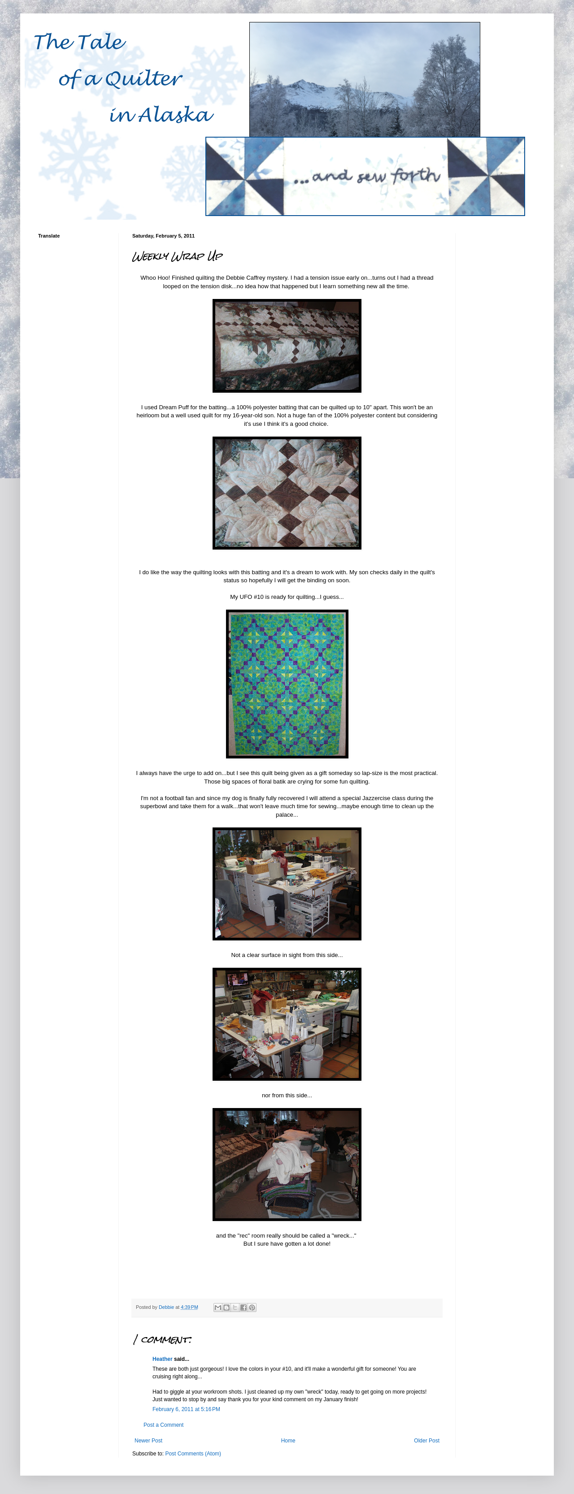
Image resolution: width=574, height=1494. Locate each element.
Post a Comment (163, 1425)
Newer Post (148, 1441)
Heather (162, 1359)
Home (288, 1441)
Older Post (426, 1441)
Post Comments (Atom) (193, 1454)
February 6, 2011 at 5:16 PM (186, 1409)
